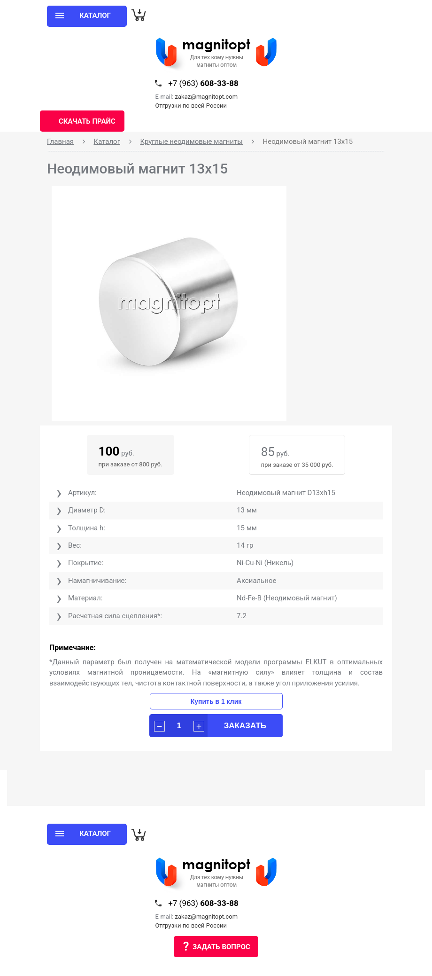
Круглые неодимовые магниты (191, 141)
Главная (60, 141)
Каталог (107, 141)
